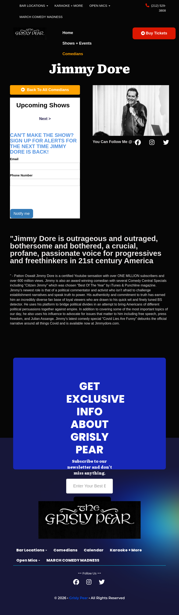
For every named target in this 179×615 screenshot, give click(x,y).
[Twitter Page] (166, 143)
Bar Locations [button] (34, 5)
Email (14, 159)
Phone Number (21, 175)
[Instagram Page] (152, 143)
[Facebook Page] (138, 143)
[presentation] (42, 197)
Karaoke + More (69, 5)
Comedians (73, 54)
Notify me (22, 213)
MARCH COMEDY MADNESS (41, 17)
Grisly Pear (78, 598)
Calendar (93, 550)
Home (68, 33)
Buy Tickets (154, 33)
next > (45, 119)
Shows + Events (77, 43)
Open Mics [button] (99, 5)
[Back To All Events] (45, 90)
